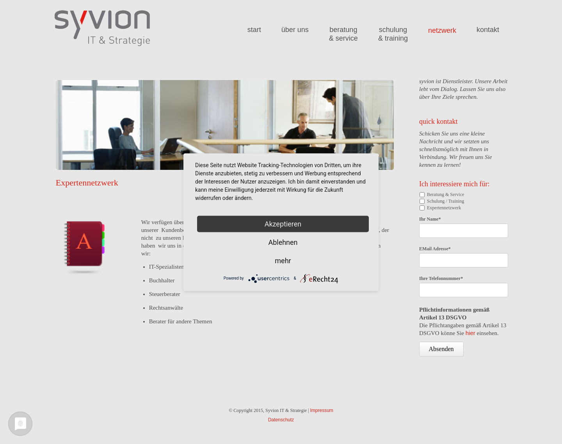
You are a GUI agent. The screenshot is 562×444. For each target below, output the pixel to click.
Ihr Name (430, 219)
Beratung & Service (445, 194)
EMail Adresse (435, 248)
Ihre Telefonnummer (441, 278)
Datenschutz (281, 420)
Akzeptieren (283, 223)
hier (470, 333)
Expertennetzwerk (444, 207)
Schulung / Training (445, 201)
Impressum (321, 410)
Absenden (441, 349)
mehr (283, 260)
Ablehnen (282, 242)
